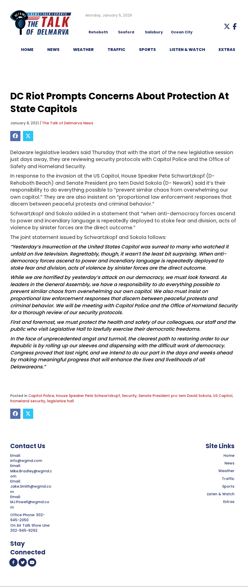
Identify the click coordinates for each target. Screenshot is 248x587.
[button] (227, 26)
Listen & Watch (220, 494)
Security (129, 395)
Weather (226, 470)
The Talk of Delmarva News (67, 123)
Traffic (228, 478)
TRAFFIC (116, 49)
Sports (147, 49)
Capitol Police (41, 395)
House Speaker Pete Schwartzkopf (88, 395)
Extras (228, 501)
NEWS (53, 49)
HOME (27, 49)
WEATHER (83, 49)
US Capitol (222, 395)
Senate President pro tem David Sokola (174, 395)
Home (228, 455)
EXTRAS (227, 49)
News (229, 463)
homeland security (27, 401)
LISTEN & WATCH (187, 49)
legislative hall (60, 401)
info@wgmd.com (26, 460)
